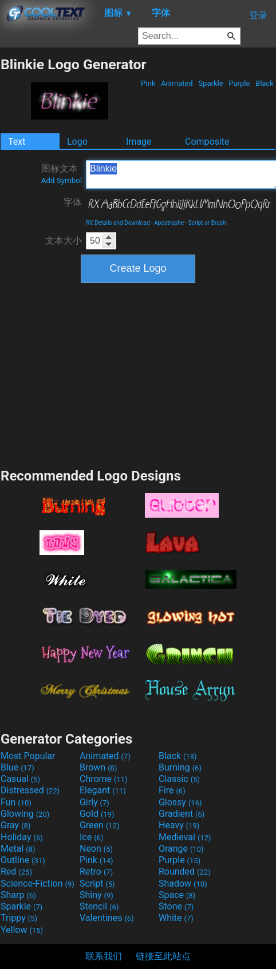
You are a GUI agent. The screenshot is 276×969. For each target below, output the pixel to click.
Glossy (180, 802)
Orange (181, 848)
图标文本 (61, 174)
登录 (258, 15)
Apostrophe (169, 223)
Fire (172, 790)
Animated (177, 83)
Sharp (18, 894)
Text (16, 141)
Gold (97, 813)
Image (139, 141)
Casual (20, 778)
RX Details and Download (118, 223)
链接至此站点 (163, 956)
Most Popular (28, 755)
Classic (179, 778)
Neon (96, 848)
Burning (180, 767)
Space (177, 894)
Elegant (103, 790)
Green (100, 825)
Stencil (99, 906)
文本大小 (63, 240)
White (176, 917)
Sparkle (210, 83)
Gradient (181, 813)
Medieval (185, 837)
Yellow (22, 929)
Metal (18, 848)
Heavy (179, 825)
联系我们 (103, 956)
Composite (207, 141)
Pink (148, 83)
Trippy (19, 917)
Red (16, 871)
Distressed (30, 790)
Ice (91, 837)
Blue (17, 767)
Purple (239, 83)
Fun (16, 802)
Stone (176, 906)
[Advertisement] (138, 374)
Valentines (107, 917)
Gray (15, 825)
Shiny (96, 894)
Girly (94, 802)
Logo (77, 141)
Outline (23, 860)
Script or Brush (207, 223)
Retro (96, 871)
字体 (73, 202)
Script (97, 883)
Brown (98, 767)
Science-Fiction (37, 883)
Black (264, 83)
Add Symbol (61, 180)
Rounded (185, 871)
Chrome (104, 778)
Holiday (22, 837)
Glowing (25, 813)
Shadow (183, 883)
